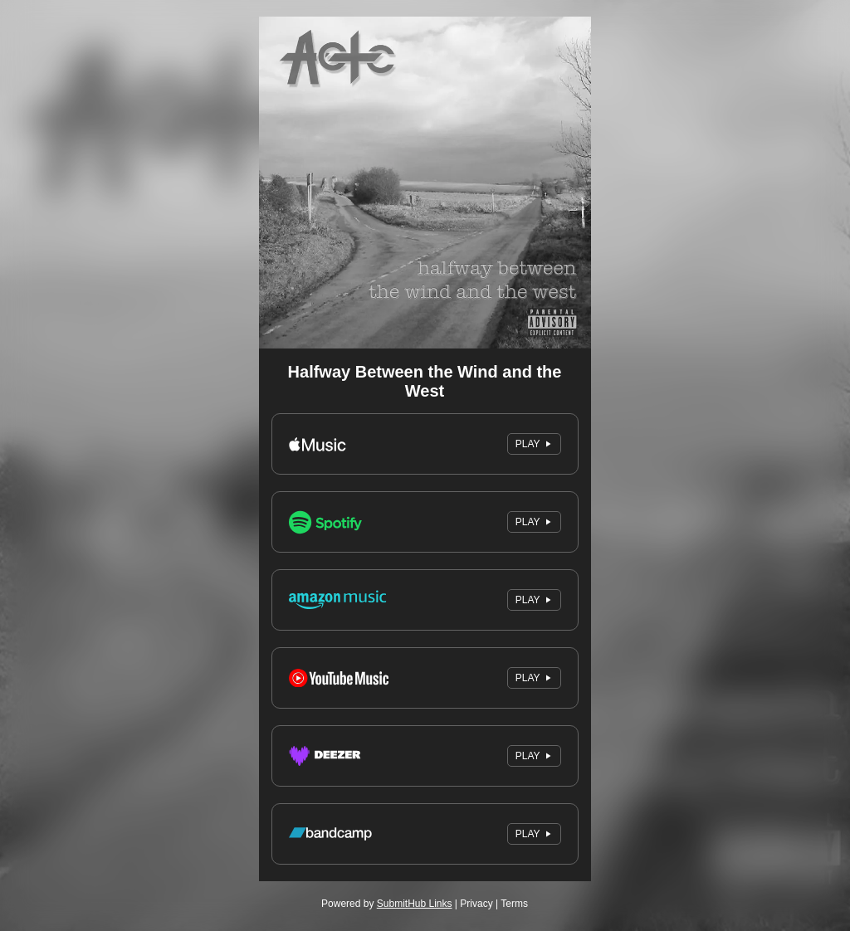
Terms (514, 903)
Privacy (476, 903)
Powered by (386, 903)
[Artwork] (425, 183)
